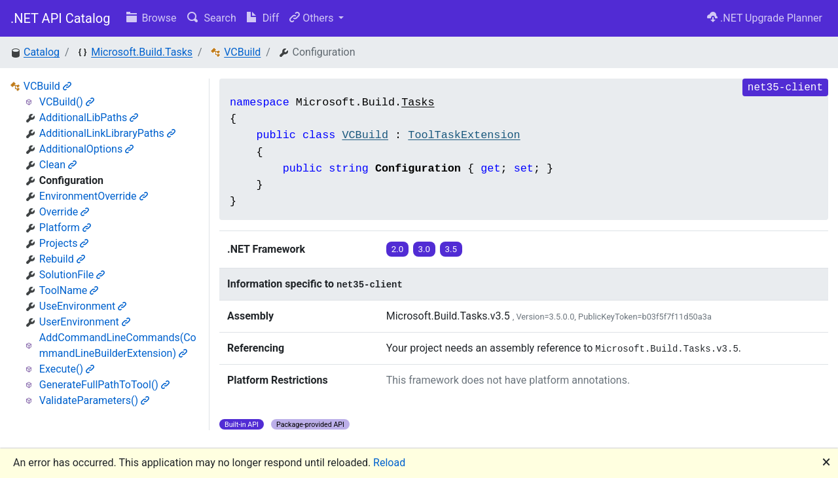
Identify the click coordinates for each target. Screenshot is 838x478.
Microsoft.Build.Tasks (141, 52)
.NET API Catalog (60, 18)
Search (211, 18)
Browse (151, 18)
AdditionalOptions (86, 149)
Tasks (417, 102)
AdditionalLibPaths (89, 117)
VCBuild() (66, 102)
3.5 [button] (451, 249)
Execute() (66, 369)
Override (64, 212)
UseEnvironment (83, 306)
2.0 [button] (398, 249)
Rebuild (62, 259)
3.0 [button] (424, 249)
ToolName (69, 290)
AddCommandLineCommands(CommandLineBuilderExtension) (117, 345)
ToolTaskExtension (464, 135)
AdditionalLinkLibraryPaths (107, 133)
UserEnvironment (84, 322)
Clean (58, 164)
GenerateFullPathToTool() (104, 384)
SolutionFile (72, 274)
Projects (64, 243)
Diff (263, 18)
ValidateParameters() (94, 400)
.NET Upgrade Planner (764, 18)
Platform (65, 227)
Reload (389, 462)
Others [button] (312, 18)
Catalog (42, 52)
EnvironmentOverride (93, 196)
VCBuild (242, 52)
